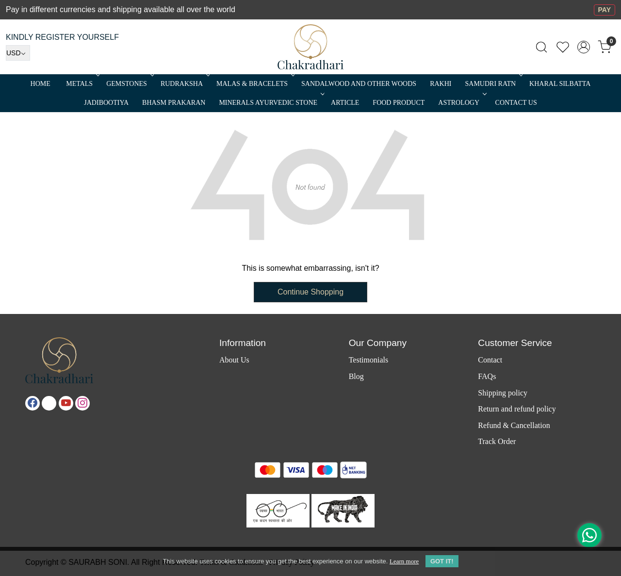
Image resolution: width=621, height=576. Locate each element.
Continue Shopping (310, 292)
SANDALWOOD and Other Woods (358, 83)
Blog (356, 376)
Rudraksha (184, 83)
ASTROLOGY (461, 102)
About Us (234, 360)
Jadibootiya (106, 102)
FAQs (487, 376)
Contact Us (516, 102)
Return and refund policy (517, 409)
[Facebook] (32, 403)
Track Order (497, 441)
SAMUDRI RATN (493, 83)
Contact (490, 360)
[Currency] (18, 53)
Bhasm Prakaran (173, 102)
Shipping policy (502, 393)
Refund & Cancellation (514, 425)
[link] (541, 47)
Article (345, 102)
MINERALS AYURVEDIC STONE (271, 102)
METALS (82, 83)
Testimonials (369, 360)
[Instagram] (82, 403)
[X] (49, 403)
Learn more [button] (404, 561)
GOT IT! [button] (442, 561)
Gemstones (129, 83)
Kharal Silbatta (559, 83)
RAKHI (440, 83)
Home (40, 83)
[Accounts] (583, 47)
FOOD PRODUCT (399, 102)
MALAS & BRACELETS (254, 83)
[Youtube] (66, 403)
